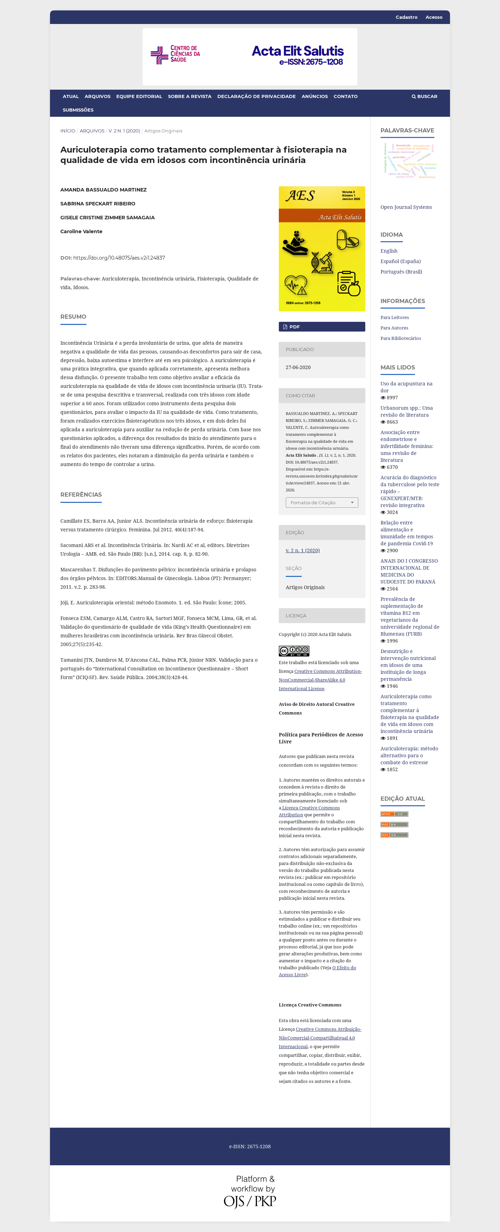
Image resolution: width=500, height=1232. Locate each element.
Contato (346, 96)
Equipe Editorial (139, 96)
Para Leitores (395, 317)
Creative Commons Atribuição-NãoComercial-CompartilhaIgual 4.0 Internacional (320, 1038)
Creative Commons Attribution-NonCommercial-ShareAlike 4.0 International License (320, 680)
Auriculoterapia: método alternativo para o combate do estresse (409, 755)
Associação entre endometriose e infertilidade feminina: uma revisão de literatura (407, 446)
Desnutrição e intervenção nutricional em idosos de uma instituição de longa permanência (408, 665)
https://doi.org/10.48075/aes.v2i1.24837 (119, 258)
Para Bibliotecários (401, 338)
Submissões (78, 110)
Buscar (425, 96)
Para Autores (394, 328)
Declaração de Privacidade (256, 96)
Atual (71, 96)
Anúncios (315, 96)
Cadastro (407, 17)
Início (67, 130)
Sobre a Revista (189, 96)
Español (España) (401, 261)
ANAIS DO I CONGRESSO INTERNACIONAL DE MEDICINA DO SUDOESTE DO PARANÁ (409, 571)
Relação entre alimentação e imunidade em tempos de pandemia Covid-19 (407, 533)
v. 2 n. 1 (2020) (124, 130)
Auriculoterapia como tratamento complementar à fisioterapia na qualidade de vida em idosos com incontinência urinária (410, 713)
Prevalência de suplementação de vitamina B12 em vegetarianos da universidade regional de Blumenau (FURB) (410, 616)
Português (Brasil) (401, 271)
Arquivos (97, 96)
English (389, 250)
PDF (294, 326)
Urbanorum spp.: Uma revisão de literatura (407, 411)
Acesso (434, 17)
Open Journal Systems (406, 207)
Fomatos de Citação (313, 502)
